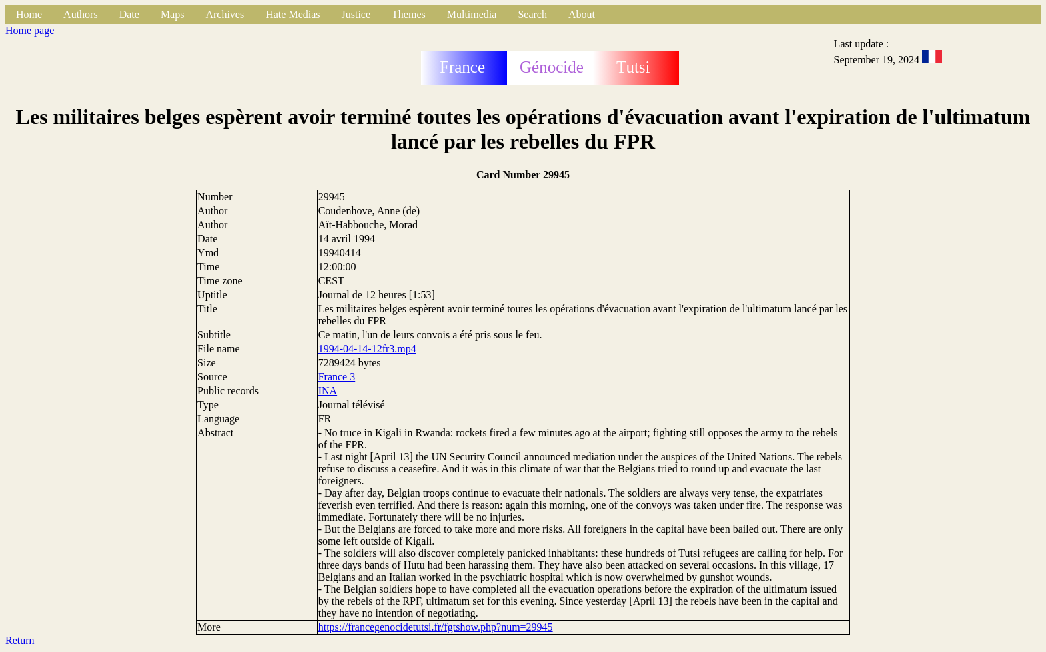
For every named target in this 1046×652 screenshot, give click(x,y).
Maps (173, 14)
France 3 (337, 376)
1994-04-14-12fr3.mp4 (367, 348)
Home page (29, 30)
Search (532, 14)
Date (129, 14)
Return (20, 640)
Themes (409, 14)
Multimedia (472, 14)
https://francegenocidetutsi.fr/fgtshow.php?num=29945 (435, 627)
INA (327, 390)
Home (29, 14)
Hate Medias (293, 14)
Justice (356, 14)
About (581, 14)
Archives (224, 14)
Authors (80, 14)
